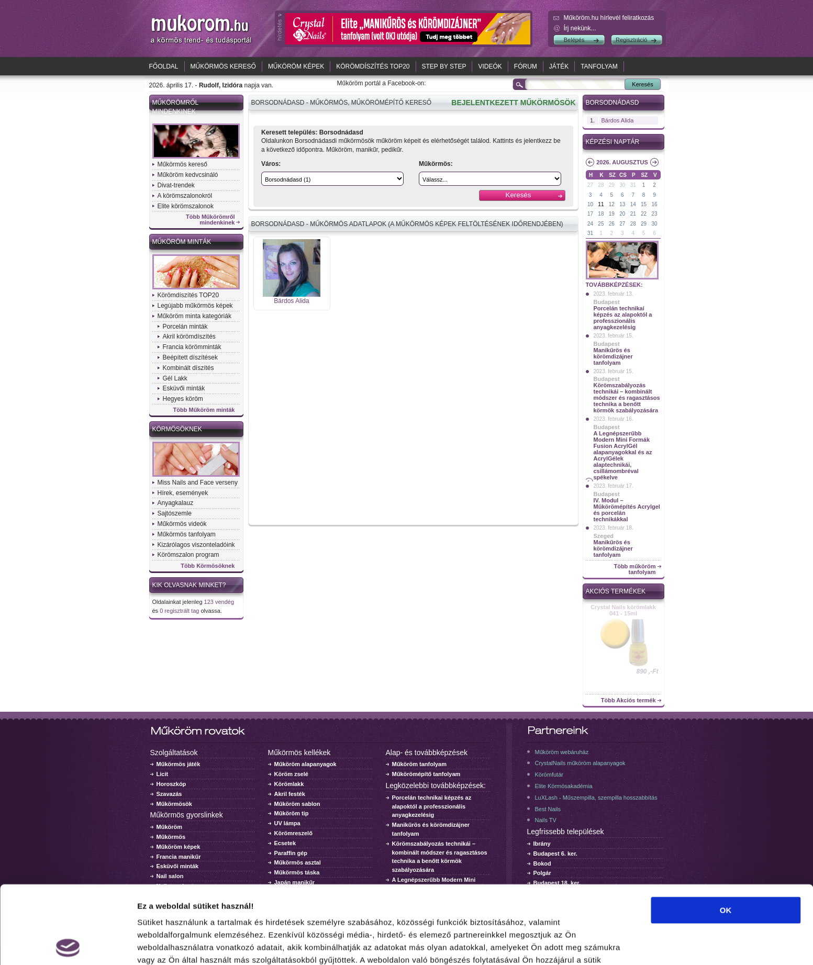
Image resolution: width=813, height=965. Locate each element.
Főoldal (164, 66)
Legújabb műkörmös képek (195, 305)
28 (601, 185)
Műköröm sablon (297, 804)
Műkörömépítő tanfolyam (426, 774)
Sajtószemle (175, 513)
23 (654, 214)
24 (590, 224)
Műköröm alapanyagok (305, 764)
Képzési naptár (613, 141)
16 (654, 204)
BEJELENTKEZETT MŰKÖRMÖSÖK (513, 102)
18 (601, 214)
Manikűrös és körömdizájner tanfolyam (613, 356)
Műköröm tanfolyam (419, 764)
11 (601, 204)
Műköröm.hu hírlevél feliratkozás (609, 17)
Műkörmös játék (179, 764)
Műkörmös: (436, 163)
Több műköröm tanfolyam (634, 569)
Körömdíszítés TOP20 (372, 66)
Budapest (607, 302)
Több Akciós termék (628, 700)
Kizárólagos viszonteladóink (196, 544)
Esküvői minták (184, 388)
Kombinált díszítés (188, 368)
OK (726, 832)
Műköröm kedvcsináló (188, 174)
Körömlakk (289, 784)
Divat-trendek (176, 185)
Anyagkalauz (176, 503)
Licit (163, 774)
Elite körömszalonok (186, 206)
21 (633, 214)
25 (601, 224)
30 (622, 185)
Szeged (604, 536)
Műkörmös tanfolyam (187, 534)
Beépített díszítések (190, 357)
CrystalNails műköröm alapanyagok (580, 763)
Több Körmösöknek (208, 566)
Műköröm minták (181, 241)
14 (633, 204)
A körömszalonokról (185, 195)
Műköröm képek (296, 66)
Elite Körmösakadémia (564, 786)
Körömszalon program (188, 554)
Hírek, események (183, 493)
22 (644, 214)
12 (612, 204)
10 (590, 204)
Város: (271, 163)
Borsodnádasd (612, 102)
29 (612, 185)
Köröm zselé (291, 774)
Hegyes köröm (183, 398)
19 (612, 214)
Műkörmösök (174, 804)
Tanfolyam (599, 66)
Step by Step (444, 66)
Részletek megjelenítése (183, 944)
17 (590, 214)
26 (612, 224)
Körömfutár (549, 774)
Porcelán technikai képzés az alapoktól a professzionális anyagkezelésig (623, 317)
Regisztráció (632, 40)
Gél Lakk (175, 378)
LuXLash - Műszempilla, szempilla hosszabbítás (596, 797)
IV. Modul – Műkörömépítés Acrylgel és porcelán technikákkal (627, 509)
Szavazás (169, 794)
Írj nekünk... (580, 28)
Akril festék (289, 794)
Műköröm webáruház (562, 752)
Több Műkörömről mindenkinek (210, 220)
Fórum (525, 66)
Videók (490, 66)
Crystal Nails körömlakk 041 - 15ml (623, 610)
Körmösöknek (177, 429)
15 (644, 204)
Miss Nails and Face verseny (198, 482)
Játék (559, 66)
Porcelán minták (185, 326)
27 (590, 185)
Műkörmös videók (182, 524)
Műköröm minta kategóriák (194, 316)
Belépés (574, 40)
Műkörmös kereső (223, 66)
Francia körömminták (192, 347)
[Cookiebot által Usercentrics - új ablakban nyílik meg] (68, 944)
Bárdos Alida (291, 301)
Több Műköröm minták (204, 410)
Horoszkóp (171, 784)
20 (622, 214)
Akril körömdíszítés (189, 336)
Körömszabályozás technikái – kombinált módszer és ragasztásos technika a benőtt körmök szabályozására (627, 397)
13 (622, 204)
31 (633, 185)
